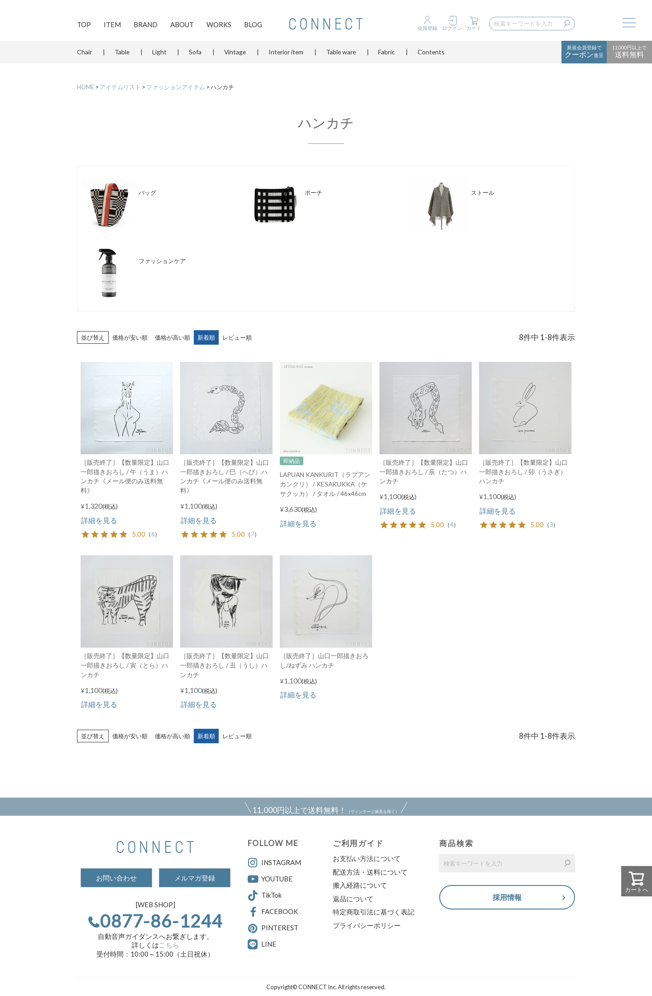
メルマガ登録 (194, 878)
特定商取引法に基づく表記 (373, 912)
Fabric (386, 56)
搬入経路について (360, 885)
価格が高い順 (172, 337)
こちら (169, 945)
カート (473, 28)
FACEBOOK (273, 912)
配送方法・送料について (370, 872)
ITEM (112, 25)
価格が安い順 (130, 337)
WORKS (218, 25)
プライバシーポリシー (367, 925)
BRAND (146, 25)
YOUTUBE (270, 879)
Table (122, 56)
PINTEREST (273, 928)
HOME (85, 87)
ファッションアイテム (175, 87)
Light (159, 56)
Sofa (195, 56)
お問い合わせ (116, 878)
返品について (353, 899)
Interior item (285, 56)
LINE (268, 944)
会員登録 (427, 28)
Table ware (341, 56)
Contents (431, 56)
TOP (84, 25)
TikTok (265, 895)
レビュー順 (237, 337)
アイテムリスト (120, 87)
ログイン (452, 28)
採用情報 (507, 898)
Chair (84, 56)
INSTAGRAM (274, 862)
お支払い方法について (367, 858)
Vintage (235, 56)
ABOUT (182, 25)
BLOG (253, 25)
